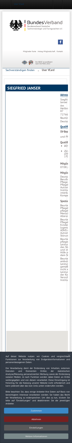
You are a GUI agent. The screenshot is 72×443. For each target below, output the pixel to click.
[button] (60, 42)
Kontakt (60, 51)
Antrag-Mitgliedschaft (46, 51)
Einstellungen (36, 429)
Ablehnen (36, 420)
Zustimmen (36, 412)
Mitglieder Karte (29, 51)
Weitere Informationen (36, 437)
